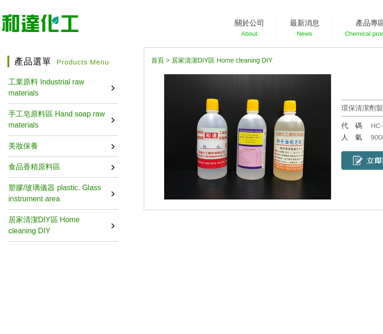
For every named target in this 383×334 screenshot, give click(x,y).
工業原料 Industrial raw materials (46, 87)
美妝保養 (23, 146)
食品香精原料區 (34, 167)
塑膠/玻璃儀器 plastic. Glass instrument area (54, 193)
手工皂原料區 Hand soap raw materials (56, 119)
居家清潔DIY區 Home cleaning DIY (44, 225)
